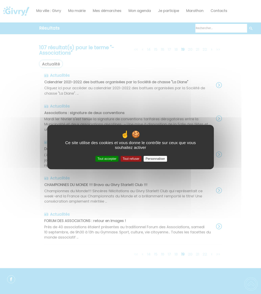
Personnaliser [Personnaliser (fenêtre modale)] (155, 158)
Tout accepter (106, 158)
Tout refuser (131, 158)
